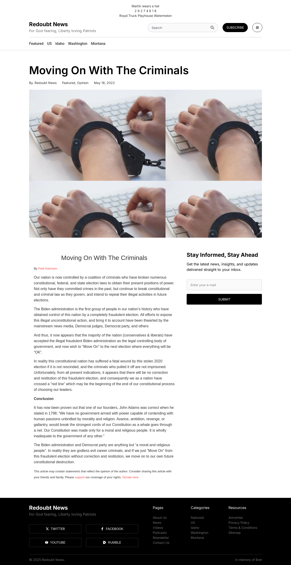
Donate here (130, 477)
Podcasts (160, 532)
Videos (158, 527)
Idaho (195, 527)
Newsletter (161, 538)
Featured (68, 83)
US (193, 522)
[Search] (213, 27)
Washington (199, 532)
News (157, 522)
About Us (160, 517)
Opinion (82, 83)
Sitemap (234, 532)
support (80, 477)
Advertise (235, 517)
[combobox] (178, 27)
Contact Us (161, 543)
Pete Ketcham (47, 268)
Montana (197, 538)
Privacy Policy (238, 522)
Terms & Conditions (242, 527)
